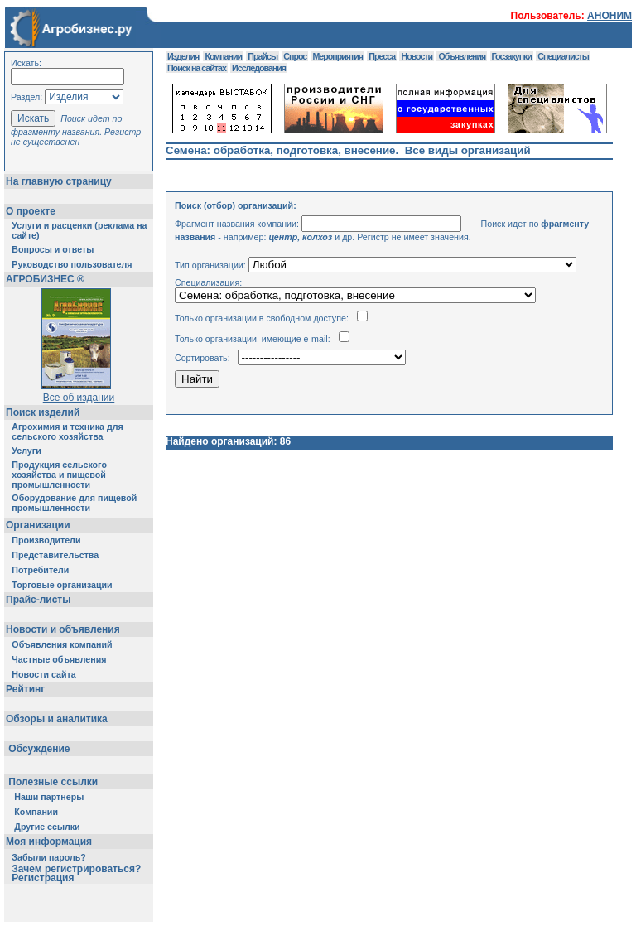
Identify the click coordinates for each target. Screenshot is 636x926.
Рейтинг (25, 689)
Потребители (40, 570)
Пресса (382, 56)
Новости (416, 56)
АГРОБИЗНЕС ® (45, 279)
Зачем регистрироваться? (76, 869)
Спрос (295, 56)
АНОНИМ (609, 16)
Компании (36, 812)
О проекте (30, 211)
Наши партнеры (49, 797)
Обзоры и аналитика (57, 719)
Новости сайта (43, 674)
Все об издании (79, 397)
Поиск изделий (43, 412)
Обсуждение (39, 749)
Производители (46, 540)
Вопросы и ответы (53, 249)
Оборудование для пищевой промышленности (74, 503)
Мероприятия (337, 56)
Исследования (258, 68)
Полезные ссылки (53, 782)
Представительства (55, 555)
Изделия (183, 56)
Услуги (26, 451)
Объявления (461, 56)
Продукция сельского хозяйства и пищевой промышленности (59, 475)
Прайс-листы (38, 599)
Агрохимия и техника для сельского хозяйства (67, 431)
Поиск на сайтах (197, 68)
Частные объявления (59, 659)
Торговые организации (62, 585)
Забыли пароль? (49, 857)
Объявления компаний (62, 644)
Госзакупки (511, 56)
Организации (38, 525)
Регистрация (43, 878)
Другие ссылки (47, 827)
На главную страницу (59, 181)
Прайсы (262, 56)
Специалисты (563, 56)
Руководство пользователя (72, 264)
